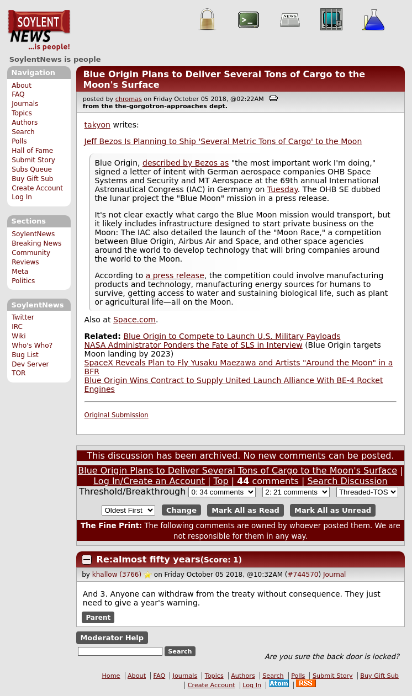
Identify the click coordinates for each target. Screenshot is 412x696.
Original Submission (116, 415)
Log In (22, 197)
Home (111, 675)
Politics (23, 281)
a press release (175, 275)
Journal (334, 574)
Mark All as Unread (332, 510)
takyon (97, 124)
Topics (22, 113)
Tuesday (282, 189)
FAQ (18, 94)
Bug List (25, 355)
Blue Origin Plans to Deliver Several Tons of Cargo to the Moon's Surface (237, 470)
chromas (128, 99)
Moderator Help (112, 638)
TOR (18, 373)
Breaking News (36, 243)
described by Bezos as (185, 162)
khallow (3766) (116, 574)
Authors (25, 122)
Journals (25, 104)
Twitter (23, 317)
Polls (19, 141)
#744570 (303, 574)
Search (23, 132)
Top (221, 481)
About (21, 85)
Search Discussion (347, 481)
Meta (20, 271)
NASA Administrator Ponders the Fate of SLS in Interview (193, 345)
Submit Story (33, 160)
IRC (17, 327)
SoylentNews (39, 30)
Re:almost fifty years (148, 559)
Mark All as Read (245, 510)
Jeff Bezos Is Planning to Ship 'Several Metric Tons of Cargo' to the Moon (223, 141)
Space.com (134, 319)
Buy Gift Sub (32, 179)
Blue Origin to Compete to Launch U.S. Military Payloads (231, 336)
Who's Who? (32, 345)
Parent (98, 617)
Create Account (37, 188)
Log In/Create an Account (149, 481)
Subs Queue (32, 169)
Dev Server (30, 364)
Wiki (18, 336)
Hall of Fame (32, 151)
